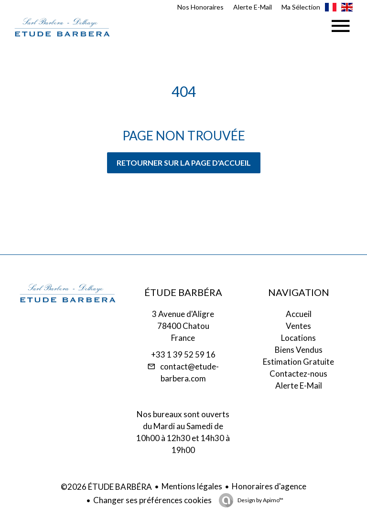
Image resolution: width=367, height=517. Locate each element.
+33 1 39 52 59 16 (183, 354)
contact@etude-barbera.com (189, 372)
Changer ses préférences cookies (152, 500)
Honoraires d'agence (269, 486)
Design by (260, 500)
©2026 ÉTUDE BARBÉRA (106, 487)
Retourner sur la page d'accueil (184, 162)
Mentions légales (192, 486)
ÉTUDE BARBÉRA (183, 292)
